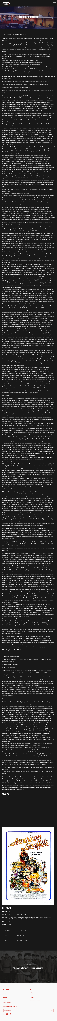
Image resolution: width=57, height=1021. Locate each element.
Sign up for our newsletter (10, 1006)
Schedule (5, 991)
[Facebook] (7, 1014)
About (4, 1000)
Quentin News (33, 993)
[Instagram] (10, 1014)
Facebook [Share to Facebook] (19, 940)
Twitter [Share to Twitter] (25, 940)
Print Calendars (7, 1002)
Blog (31, 991)
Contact (5, 993)
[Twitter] (4, 1014)
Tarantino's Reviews (35, 1000)
